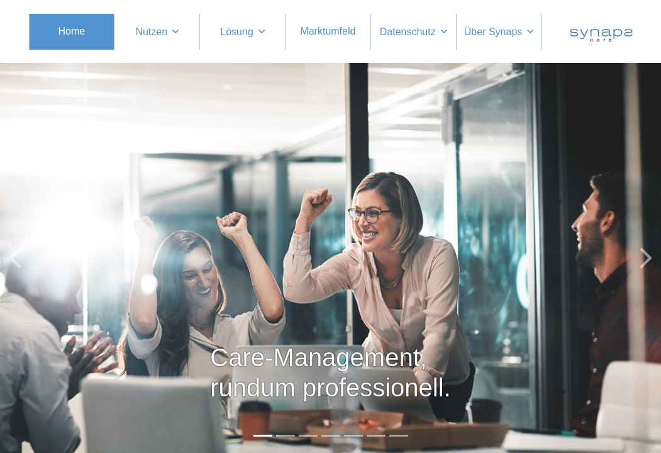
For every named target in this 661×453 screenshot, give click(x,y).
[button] (15, 258)
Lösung (236, 31)
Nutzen (151, 31)
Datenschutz (408, 31)
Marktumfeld (327, 31)
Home (72, 31)
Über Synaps (493, 31)
